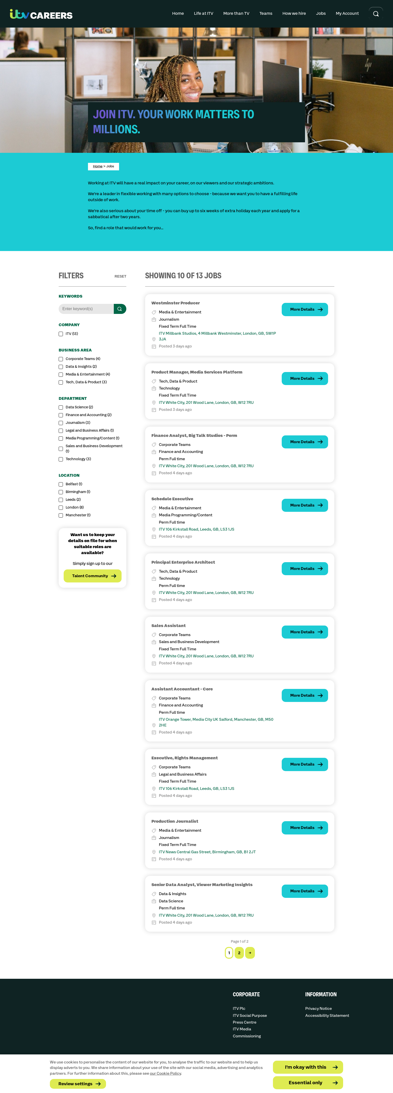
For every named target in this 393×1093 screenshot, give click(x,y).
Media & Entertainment (88, 374)
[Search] (120, 309)
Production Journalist (174, 821)
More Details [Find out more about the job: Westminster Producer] (302, 309)
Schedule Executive (172, 499)
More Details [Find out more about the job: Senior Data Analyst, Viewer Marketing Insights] (302, 891)
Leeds (73, 500)
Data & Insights (81, 367)
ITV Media (242, 1029)
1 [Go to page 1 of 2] (229, 953)
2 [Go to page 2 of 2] (239, 953)
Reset (120, 276)
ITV (72, 334)
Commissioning (247, 1036)
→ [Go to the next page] (250, 953)
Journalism (78, 423)
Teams (265, 14)
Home (178, 14)
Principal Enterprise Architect (183, 562)
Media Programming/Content (92, 438)
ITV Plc (239, 1009)
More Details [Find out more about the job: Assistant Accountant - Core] (302, 695)
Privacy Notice (318, 1009)
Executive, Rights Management (184, 758)
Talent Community (90, 576)
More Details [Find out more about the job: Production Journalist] (302, 828)
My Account (347, 14)
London (75, 507)
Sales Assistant (168, 626)
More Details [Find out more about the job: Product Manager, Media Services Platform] (302, 379)
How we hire (294, 14)
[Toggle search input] (376, 14)
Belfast (74, 484)
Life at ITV (203, 14)
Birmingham (78, 492)
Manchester (78, 515)
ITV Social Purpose (250, 1016)
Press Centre (244, 1022)
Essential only (305, 1082)
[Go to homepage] (41, 14)
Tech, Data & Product (86, 382)
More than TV (236, 14)
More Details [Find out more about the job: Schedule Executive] (302, 505)
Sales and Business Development (94, 448)
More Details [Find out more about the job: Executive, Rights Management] (302, 764)
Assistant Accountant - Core (182, 689)
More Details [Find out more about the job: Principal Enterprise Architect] (302, 569)
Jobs (321, 14)
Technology (78, 459)
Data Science (79, 407)
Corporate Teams (83, 359)
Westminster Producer (175, 303)
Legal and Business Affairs (90, 430)
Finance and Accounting (89, 415)
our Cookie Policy (165, 1073)
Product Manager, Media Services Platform (196, 372)
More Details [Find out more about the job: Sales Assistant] (302, 632)
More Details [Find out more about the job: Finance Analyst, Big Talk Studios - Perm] (302, 442)
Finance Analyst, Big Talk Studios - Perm (194, 436)
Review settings (75, 1084)
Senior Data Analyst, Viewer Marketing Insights (202, 885)
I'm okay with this (305, 1067)
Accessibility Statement (327, 1016)
